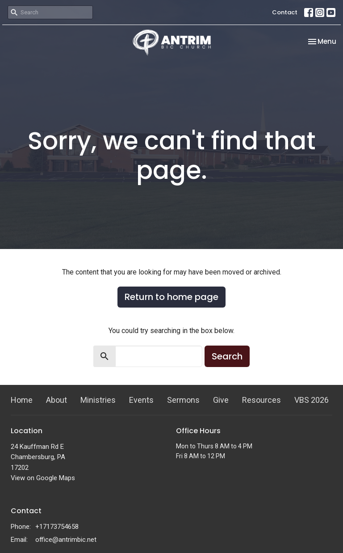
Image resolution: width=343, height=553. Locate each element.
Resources (261, 400)
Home (22, 400)
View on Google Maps (43, 478)
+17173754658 (57, 527)
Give (221, 400)
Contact (284, 12)
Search (227, 356)
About (56, 400)
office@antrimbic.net (65, 540)
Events (141, 400)
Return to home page (171, 297)
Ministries (98, 400)
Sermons (183, 400)
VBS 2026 (311, 400)
